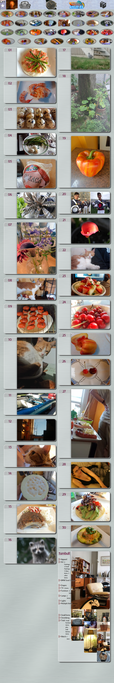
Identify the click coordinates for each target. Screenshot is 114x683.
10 (10, 339)
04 (10, 135)
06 (10, 194)
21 (64, 220)
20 (64, 194)
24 (64, 302)
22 (64, 250)
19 (64, 138)
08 (10, 280)
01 (10, 50)
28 (64, 464)
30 (64, 527)
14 (10, 473)
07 (10, 224)
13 (10, 447)
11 (10, 395)
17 (64, 50)
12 (10, 421)
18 (64, 76)
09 (10, 306)
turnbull (64, 553)
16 (10, 539)
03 (10, 109)
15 (10, 506)
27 (64, 391)
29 (64, 494)
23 (64, 276)
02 (10, 83)
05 (10, 161)
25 (64, 335)
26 (64, 361)
